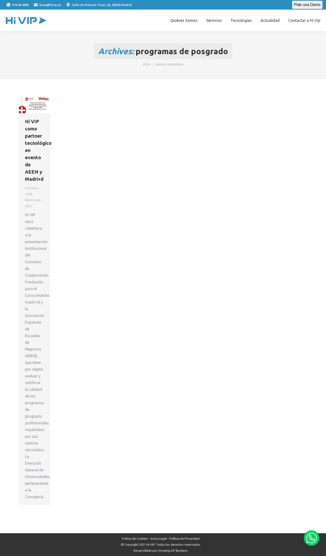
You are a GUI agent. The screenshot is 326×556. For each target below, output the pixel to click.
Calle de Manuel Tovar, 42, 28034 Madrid (99, 5)
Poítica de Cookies (135, 538)
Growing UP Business (173, 550)
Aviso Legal (159, 538)
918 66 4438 (17, 5)
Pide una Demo (307, 5)
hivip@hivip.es (47, 5)
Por (31, 188)
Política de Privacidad (184, 538)
